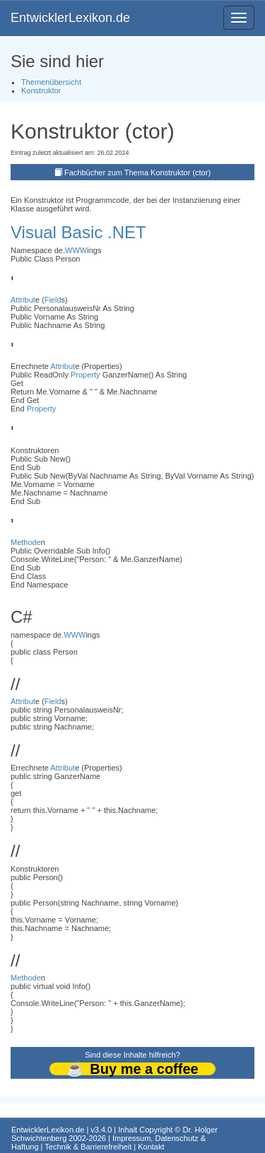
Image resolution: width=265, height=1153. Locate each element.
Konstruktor (41, 90)
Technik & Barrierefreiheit (88, 1146)
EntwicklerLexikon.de (70, 18)
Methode (26, 542)
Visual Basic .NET (78, 232)
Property (85, 374)
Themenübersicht (51, 82)
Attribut (23, 299)
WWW (76, 250)
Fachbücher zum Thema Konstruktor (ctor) (137, 172)
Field (53, 299)
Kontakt (151, 1146)
